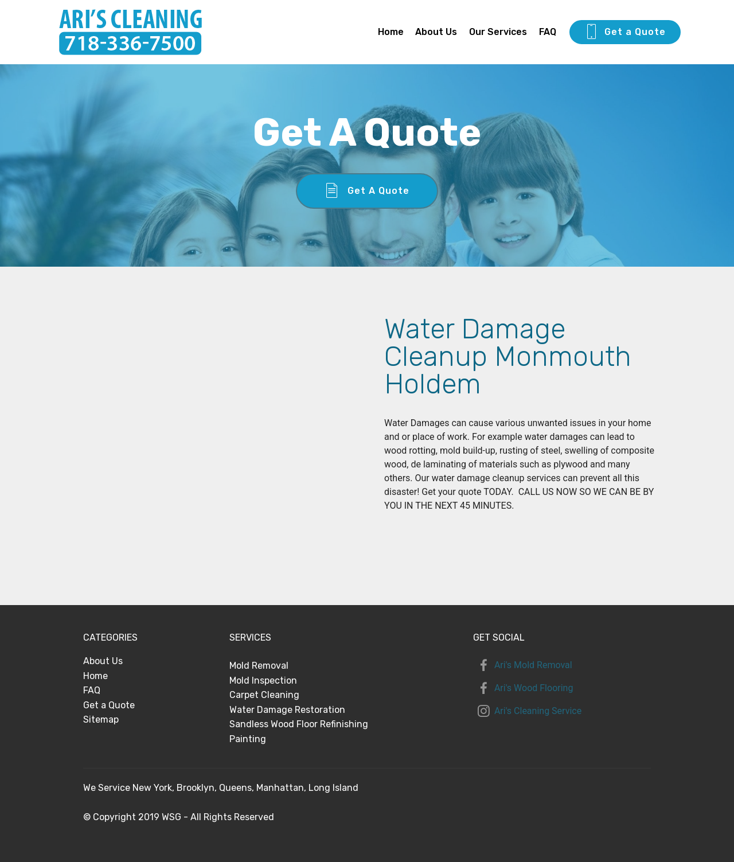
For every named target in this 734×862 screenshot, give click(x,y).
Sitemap (101, 719)
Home (391, 31)
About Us (436, 31)
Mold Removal (258, 665)
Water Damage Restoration (287, 709)
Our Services (498, 31)
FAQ (547, 31)
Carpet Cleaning (264, 694)
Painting (247, 739)
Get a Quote (625, 32)
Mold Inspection (263, 680)
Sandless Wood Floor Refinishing (298, 724)
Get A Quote (367, 191)
